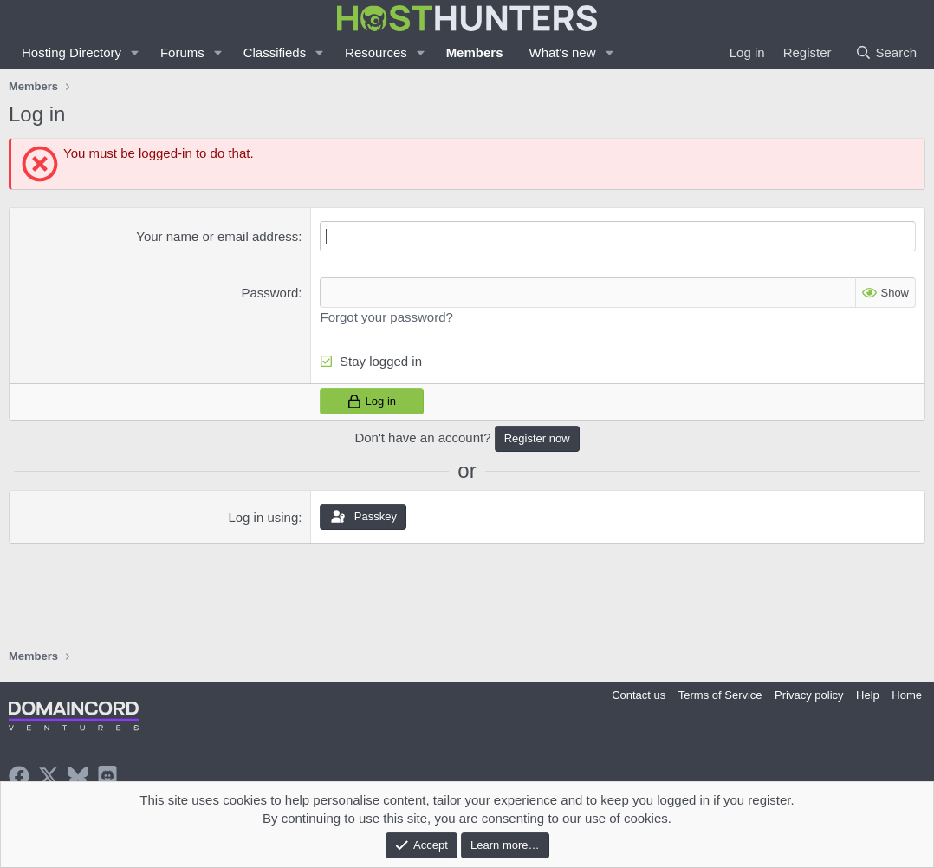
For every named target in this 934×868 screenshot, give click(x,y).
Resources (376, 52)
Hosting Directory (71, 52)
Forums (182, 52)
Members (474, 52)
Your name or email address (217, 236)
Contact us (638, 695)
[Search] (885, 52)
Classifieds (275, 52)
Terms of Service (720, 695)
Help (867, 695)
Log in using (263, 517)
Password (269, 292)
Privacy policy (809, 695)
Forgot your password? (386, 317)
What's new (562, 52)
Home (907, 695)
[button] (135, 52)
